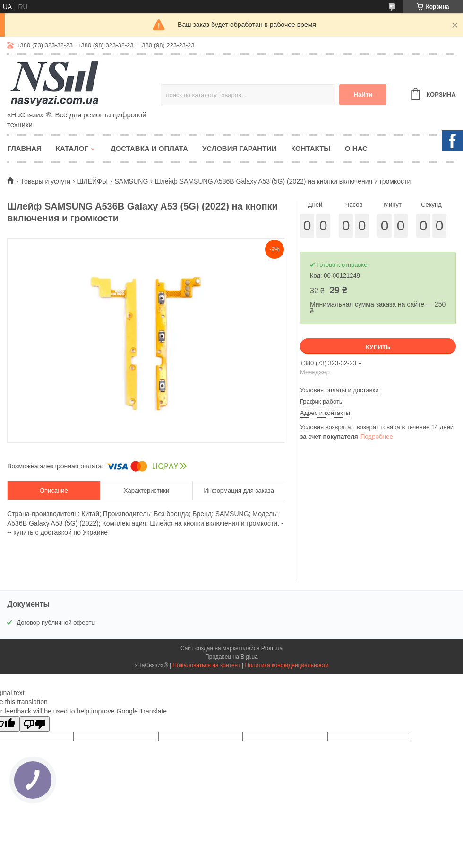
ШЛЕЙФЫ (92, 181)
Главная (24, 148)
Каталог (72, 148)
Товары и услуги (45, 181)
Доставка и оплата (149, 148)
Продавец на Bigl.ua (231, 656)
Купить (378, 347)
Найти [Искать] (362, 94)
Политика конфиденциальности (287, 665)
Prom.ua (272, 648)
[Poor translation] (34, 724)
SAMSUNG (131, 181)
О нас (356, 148)
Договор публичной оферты (56, 622)
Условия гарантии (239, 148)
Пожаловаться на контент (206, 665)
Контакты (311, 148)
